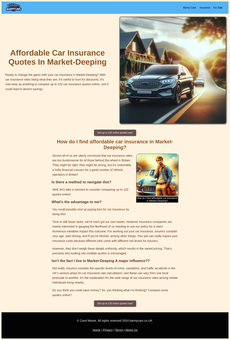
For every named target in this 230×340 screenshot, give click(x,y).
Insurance (205, 7)
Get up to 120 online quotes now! (115, 132)
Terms (119, 330)
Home (96, 330)
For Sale (217, 7)
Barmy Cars (189, 7)
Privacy (108, 330)
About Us (131, 330)
